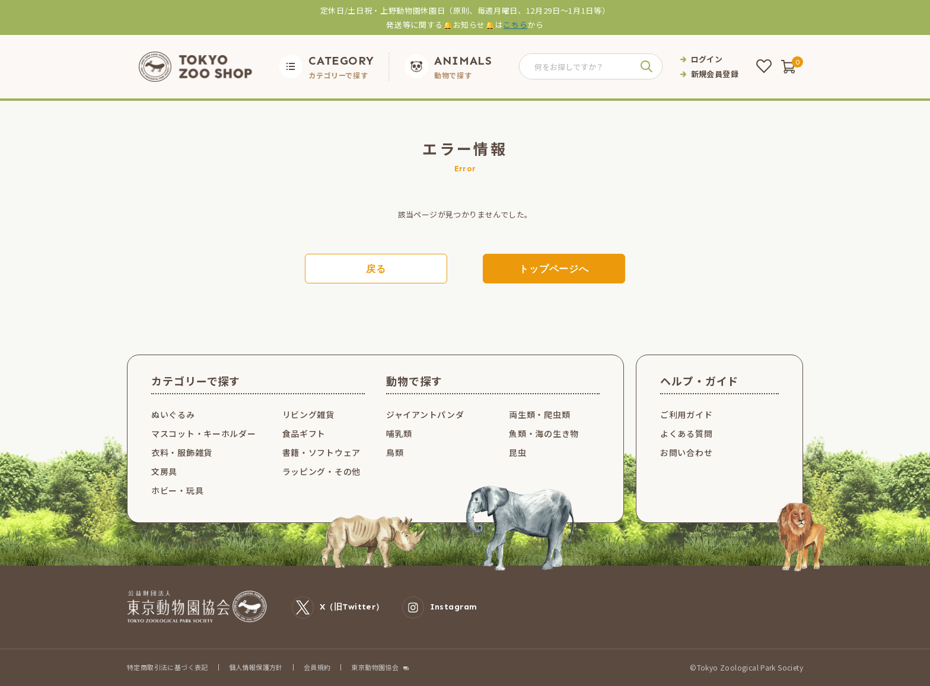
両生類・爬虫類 (539, 414)
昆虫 (517, 452)
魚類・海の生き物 (544, 433)
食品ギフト (304, 433)
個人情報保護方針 (256, 667)
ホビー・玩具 (177, 490)
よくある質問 (686, 433)
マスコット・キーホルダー (203, 433)
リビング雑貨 (308, 414)
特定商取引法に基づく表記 (167, 667)
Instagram (439, 607)
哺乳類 (399, 433)
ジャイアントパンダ (425, 414)
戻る (376, 269)
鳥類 (394, 452)
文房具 (164, 471)
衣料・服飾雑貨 (181, 452)
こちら (515, 24)
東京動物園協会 (375, 667)
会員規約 (317, 667)
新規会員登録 (714, 74)
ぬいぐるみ (173, 414)
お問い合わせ (686, 452)
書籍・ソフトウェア (321, 452)
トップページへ (554, 269)
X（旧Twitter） (338, 607)
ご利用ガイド (686, 414)
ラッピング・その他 (321, 471)
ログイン (707, 59)
